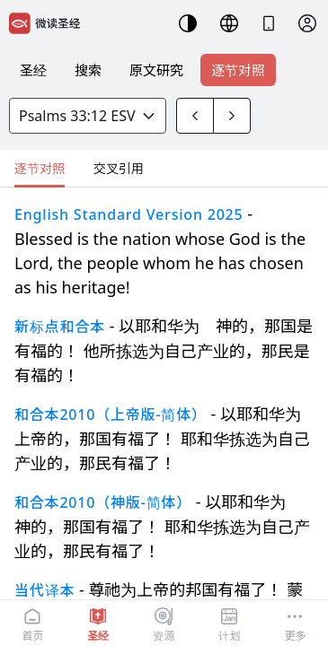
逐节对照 (238, 70)
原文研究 (156, 70)
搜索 (88, 70)
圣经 (33, 70)
